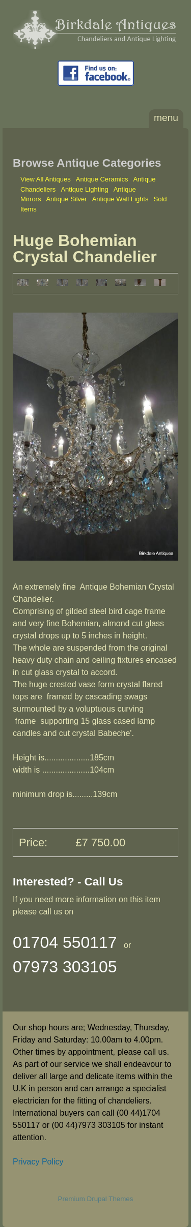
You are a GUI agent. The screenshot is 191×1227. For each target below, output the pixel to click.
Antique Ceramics (102, 179)
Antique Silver (66, 199)
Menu (166, 117)
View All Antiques (45, 179)
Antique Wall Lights (120, 199)
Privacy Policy (38, 1161)
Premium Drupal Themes (95, 1199)
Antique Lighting (84, 189)
